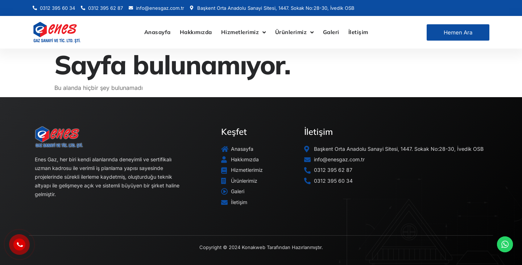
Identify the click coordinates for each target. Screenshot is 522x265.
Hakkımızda (196, 32)
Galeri (331, 32)
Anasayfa (157, 32)
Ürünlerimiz (294, 32)
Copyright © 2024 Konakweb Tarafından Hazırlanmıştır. (261, 247)
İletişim (358, 32)
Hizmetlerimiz (243, 32)
